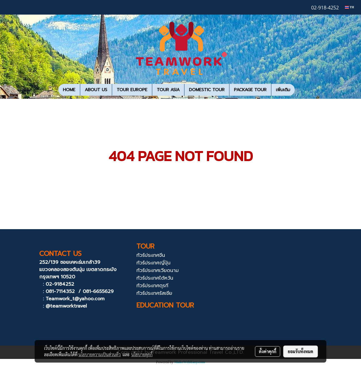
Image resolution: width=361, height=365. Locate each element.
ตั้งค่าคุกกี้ (267, 351)
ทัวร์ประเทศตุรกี (152, 285)
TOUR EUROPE (132, 90)
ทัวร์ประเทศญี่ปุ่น (153, 263)
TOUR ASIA (168, 90)
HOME (69, 90)
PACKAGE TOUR (250, 90)
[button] (300, 90)
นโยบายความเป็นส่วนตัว (99, 354)
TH (349, 7)
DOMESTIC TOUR (207, 90)
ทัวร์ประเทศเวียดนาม (157, 270)
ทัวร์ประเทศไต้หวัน (154, 278)
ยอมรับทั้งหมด (300, 351)
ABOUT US (96, 90)
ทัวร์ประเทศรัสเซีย (154, 293)
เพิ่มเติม (283, 90)
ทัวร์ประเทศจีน (150, 255)
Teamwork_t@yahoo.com (75, 298)
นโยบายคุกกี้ (142, 354)
